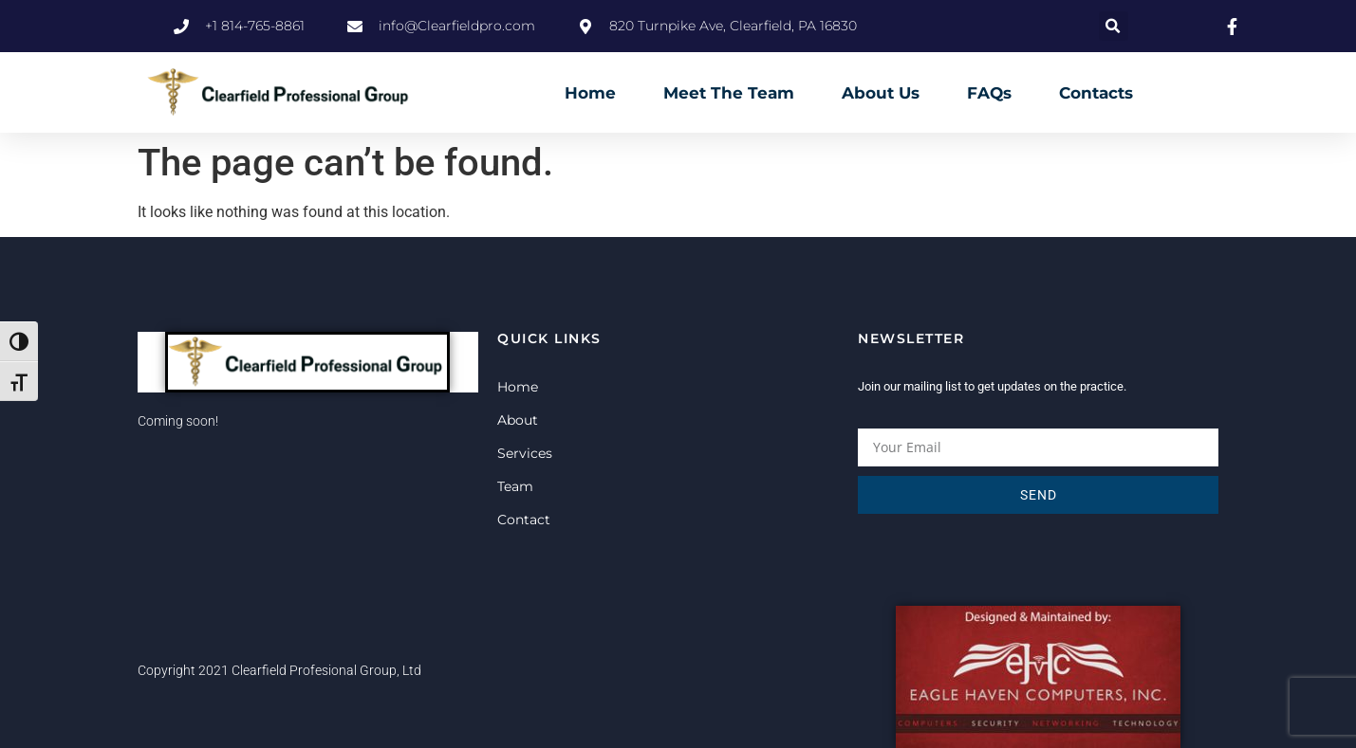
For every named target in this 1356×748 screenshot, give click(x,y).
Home (590, 92)
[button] (1113, 26)
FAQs (989, 92)
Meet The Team (728, 92)
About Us (880, 92)
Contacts (1096, 92)
